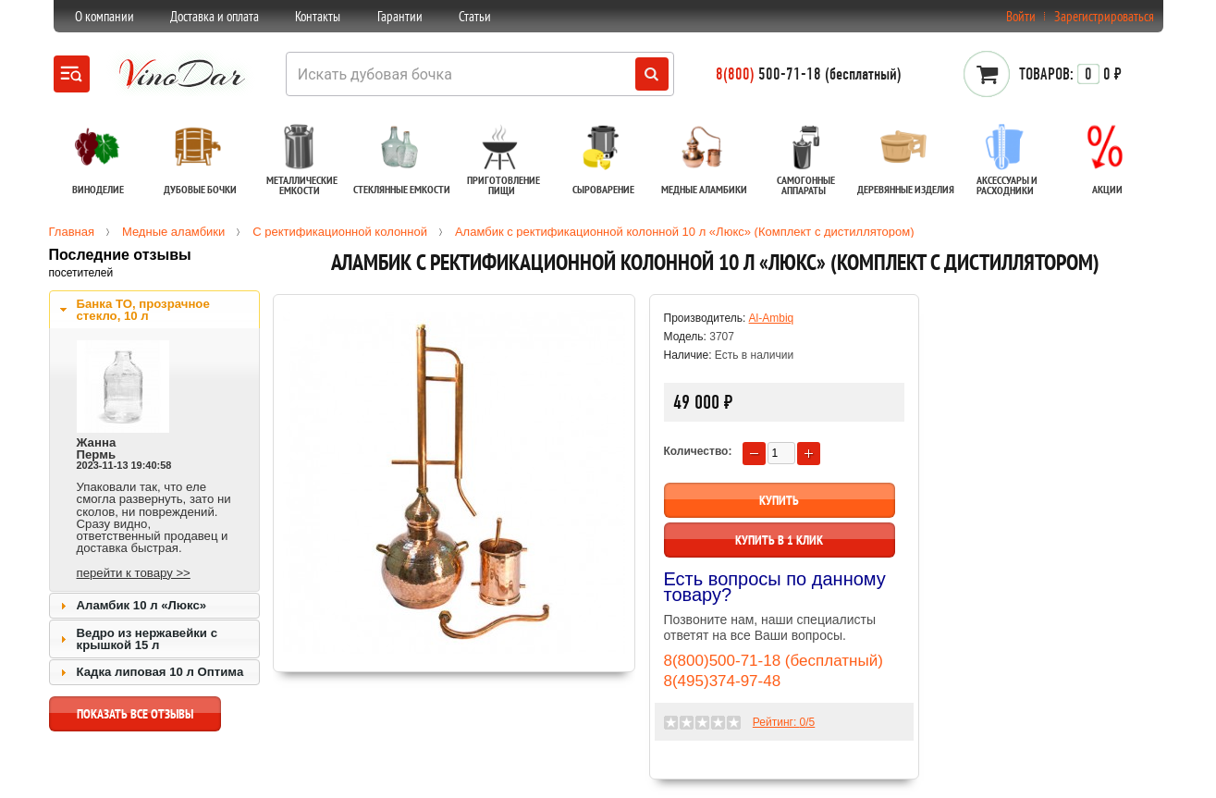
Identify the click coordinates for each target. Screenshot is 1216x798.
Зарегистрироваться (1104, 16)
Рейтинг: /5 (784, 722)
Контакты (317, 16)
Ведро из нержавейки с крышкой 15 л (147, 639)
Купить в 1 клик (779, 540)
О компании (104, 16)
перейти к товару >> (133, 573)
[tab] (154, 309)
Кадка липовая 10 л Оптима (160, 672)
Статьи (475, 16)
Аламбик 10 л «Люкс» (142, 605)
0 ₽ (1070, 74)
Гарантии (400, 16)
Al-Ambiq (771, 318)
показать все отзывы (135, 718)
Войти (1021, 16)
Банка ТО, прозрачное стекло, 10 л (143, 310)
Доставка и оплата (214, 16)
